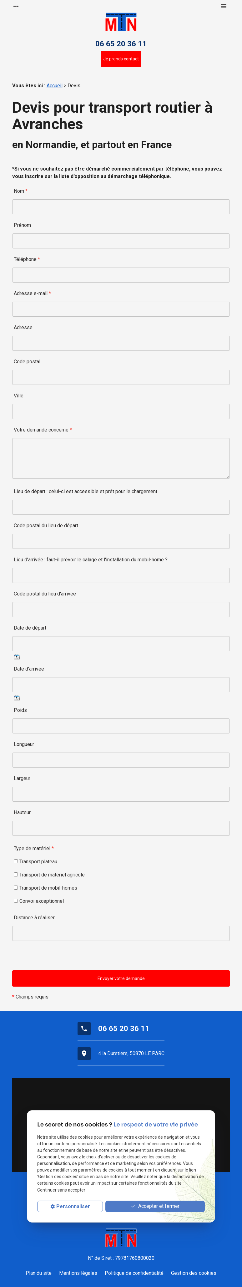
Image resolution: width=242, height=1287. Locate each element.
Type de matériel (34, 848)
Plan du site (39, 1273)
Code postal (27, 362)
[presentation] (59, 958)
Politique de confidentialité (134, 1273)
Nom (21, 191)
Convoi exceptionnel (39, 901)
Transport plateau (35, 862)
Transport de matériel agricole (49, 875)
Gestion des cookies (193, 1273)
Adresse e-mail (32, 293)
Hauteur (22, 812)
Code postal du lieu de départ (46, 526)
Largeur (22, 778)
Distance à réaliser (34, 918)
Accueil (55, 86)
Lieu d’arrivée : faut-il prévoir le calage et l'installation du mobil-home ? (91, 560)
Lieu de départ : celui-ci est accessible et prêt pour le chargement (85, 491)
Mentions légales (78, 1273)
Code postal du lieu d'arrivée (45, 594)
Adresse (23, 327)
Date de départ (30, 628)
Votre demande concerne (43, 430)
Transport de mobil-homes (45, 888)
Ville (18, 396)
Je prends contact (121, 58)
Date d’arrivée (29, 669)
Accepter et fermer (155, 1206)
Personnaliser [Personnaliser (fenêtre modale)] (73, 1206)
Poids (20, 710)
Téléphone (27, 259)
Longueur (24, 744)
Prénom (22, 225)
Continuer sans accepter (61, 1190)
